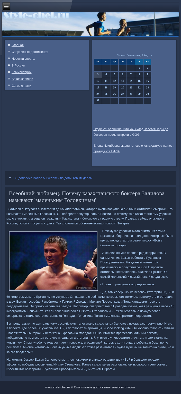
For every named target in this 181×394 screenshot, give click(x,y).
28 (131, 94)
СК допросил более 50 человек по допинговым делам (52, 178)
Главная (18, 45)
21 (131, 87)
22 (139, 87)
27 (122, 94)
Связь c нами (21, 85)
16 (147, 81)
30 (147, 94)
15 (139, 81)
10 (98, 81)
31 (98, 100)
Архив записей (22, 79)
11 (106, 81)
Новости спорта (23, 58)
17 (98, 87)
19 (114, 87)
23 (147, 87)
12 (114, 81)
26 (114, 94)
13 (122, 81)
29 (139, 94)
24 (98, 94)
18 (106, 87)
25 (106, 94)
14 (131, 81)
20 (122, 87)
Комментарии (22, 72)
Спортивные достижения (30, 52)
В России (18, 65)
